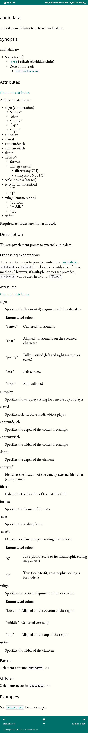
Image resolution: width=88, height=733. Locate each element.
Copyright (7, 729)
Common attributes (14, 92)
